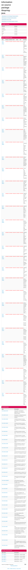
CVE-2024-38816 (3, 194)
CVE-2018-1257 (4, 472)
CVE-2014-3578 (4, 509)
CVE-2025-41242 (3, 119)
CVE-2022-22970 (3, 329)
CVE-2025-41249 (3, 106)
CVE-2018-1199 (4, 476)
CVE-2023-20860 (3, 304)
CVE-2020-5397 (4, 439)
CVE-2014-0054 (4, 526)
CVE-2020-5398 (4, 435)
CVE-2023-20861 (3, 291)
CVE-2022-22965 (3, 355)
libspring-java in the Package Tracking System (10, 16)
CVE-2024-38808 (3, 221)
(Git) (20, 568)
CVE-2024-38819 (3, 182)
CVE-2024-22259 (3, 257)
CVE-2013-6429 (4, 540)
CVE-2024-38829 (3, 143)
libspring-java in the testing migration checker (10, 21)
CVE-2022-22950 (3, 369)
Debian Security (13, 568)
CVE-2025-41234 (5, 415)
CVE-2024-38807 (3, 233)
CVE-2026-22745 (5, 410)
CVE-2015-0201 (4, 500)
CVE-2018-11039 (5, 451)
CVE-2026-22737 (3, 69)
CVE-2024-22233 (5, 419)
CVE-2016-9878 (4, 484)
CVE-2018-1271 (4, 464)
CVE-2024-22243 (3, 269)
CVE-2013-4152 (4, 545)
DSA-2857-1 (4, 559)
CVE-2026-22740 (3, 56)
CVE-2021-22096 (3, 382)
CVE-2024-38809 (3, 207)
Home (8, 568)
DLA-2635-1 (4, 554)
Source (17, 568)
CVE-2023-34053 (5, 423)
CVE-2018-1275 (4, 455)
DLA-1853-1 (4, 556)
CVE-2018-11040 (5, 447)
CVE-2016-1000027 (5, 480)
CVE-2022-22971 (3, 315)
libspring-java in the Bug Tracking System (9, 17)
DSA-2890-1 (4, 557)
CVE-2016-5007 (4, 488)
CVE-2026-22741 (3, 42)
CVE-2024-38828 (3, 158)
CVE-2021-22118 (5, 427)
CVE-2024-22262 (3, 247)
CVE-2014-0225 (4, 517)
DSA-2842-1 (4, 561)
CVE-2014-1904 (4, 513)
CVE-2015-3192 (4, 496)
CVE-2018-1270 (4, 468)
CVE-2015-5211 (4, 492)
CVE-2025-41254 (3, 95)
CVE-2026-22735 (3, 81)
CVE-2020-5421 (4, 431)
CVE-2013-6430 (4, 534)
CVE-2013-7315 (4, 530)
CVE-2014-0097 (4, 521)
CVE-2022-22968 (3, 343)
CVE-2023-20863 (3, 279)
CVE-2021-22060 (3, 394)
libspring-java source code (6, 19)
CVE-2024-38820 (3, 169)
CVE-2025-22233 (3, 130)
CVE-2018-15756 (5, 443)
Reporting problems (14, 565)
